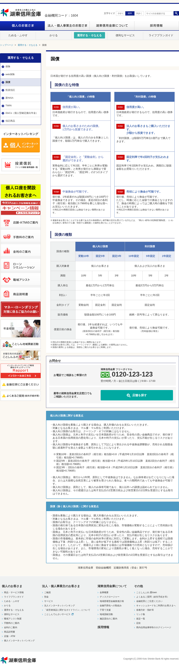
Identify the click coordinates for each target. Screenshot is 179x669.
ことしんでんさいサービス (57, 614)
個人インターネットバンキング (19, 640)
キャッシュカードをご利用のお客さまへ (156, 605)
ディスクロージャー (109, 597)
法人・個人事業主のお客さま (67, 25)
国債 (7, 82)
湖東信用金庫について (112, 25)
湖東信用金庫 (22, 12)
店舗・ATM (9, 636)
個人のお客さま (22, 25)
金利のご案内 (10, 627)
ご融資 (47, 592)
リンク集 (140, 614)
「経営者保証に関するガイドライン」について (67, 610)
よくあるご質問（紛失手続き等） (152, 597)
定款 (138, 623)
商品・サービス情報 (14, 592)
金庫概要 (104, 592)
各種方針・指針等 (145, 610)
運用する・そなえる (20, 57)
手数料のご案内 (11, 623)
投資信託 (10, 90)
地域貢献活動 (106, 614)
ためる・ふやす (11, 601)
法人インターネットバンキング (59, 605)
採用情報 (156, 25)
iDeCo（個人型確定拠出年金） (21, 113)
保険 (7, 66)
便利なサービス (11, 614)
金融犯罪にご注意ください (149, 601)
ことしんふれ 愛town (146, 592)
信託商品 (10, 120)
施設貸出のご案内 (108, 618)
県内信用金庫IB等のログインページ (153, 627)
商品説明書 (9, 632)
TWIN (8, 105)
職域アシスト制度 (13, 618)
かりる (7, 605)
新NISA (9, 97)
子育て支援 (105, 610)
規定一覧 (140, 618)
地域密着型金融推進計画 (112, 601)
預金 (46, 597)
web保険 (10, 74)
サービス (48, 601)
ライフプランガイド (14, 597)
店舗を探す (139, 395)
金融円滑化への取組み (111, 605)
